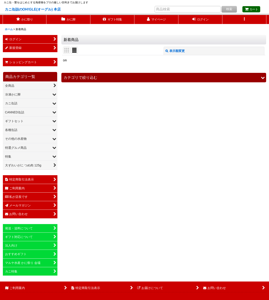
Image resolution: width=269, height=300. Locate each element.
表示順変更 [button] (175, 51)
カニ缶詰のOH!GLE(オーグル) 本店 (33, 9)
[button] (244, 19)
